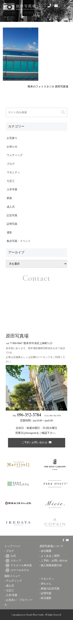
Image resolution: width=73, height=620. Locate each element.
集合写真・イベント (19, 241)
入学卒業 (12, 189)
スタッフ (13, 560)
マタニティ (13, 172)
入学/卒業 (11, 595)
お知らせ (12, 146)
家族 (9, 198)
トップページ (12, 546)
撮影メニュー (12, 575)
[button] (63, 112)
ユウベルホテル (17, 570)
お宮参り (12, 138)
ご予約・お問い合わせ (54, 560)
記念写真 (12, 215)
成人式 (11, 206)
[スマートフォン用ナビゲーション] (65, 6)
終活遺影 (46, 598)
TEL (27, 416)
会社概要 (46, 551)
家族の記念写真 (50, 588)
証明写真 (12, 224)
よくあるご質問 (50, 555)
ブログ (11, 163)
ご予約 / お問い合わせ (37, 442)
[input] (36, 112)
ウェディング (15, 155)
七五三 (11, 181)
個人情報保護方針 (51, 565)
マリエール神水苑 (19, 565)
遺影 (9, 232)
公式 (11, 555)
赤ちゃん (46, 583)
